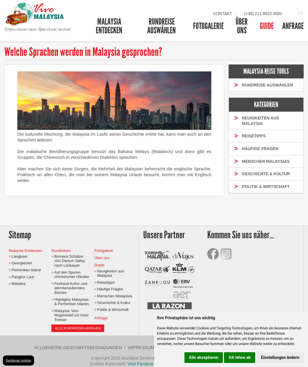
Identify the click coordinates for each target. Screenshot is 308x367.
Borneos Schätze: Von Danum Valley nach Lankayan (69, 261)
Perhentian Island (26, 270)
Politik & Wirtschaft (112, 309)
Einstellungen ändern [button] (280, 357)
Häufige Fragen (110, 289)
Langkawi (19, 256)
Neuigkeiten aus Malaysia (110, 273)
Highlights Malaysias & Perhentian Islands (71, 301)
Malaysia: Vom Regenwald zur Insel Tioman (71, 315)
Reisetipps (106, 282)
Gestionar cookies (18, 360)
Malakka (18, 283)
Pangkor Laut (23, 277)
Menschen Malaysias (114, 296)
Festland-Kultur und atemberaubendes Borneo (70, 288)
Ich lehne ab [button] (240, 357)
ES (300, 13)
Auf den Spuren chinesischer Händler (71, 274)
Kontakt (222, 13)
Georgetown (22, 263)
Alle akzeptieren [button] (204, 357)
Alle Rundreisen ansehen (77, 328)
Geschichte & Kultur (113, 302)
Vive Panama (141, 363)
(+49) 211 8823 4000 (263, 13)
